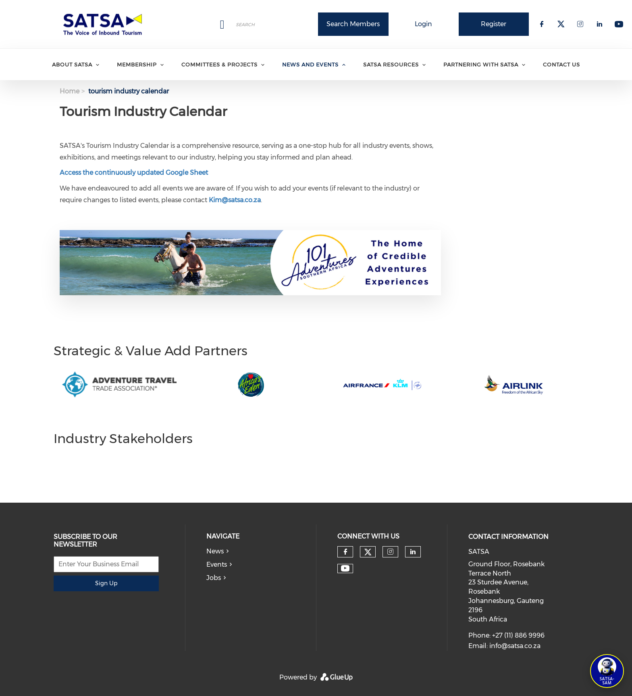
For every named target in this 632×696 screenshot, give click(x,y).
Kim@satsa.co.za (235, 200)
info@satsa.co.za (515, 646)
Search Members (353, 24)
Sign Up (106, 583)
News (215, 551)
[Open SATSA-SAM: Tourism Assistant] (607, 671)
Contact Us (561, 64)
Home (69, 91)
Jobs (213, 578)
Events (216, 564)
